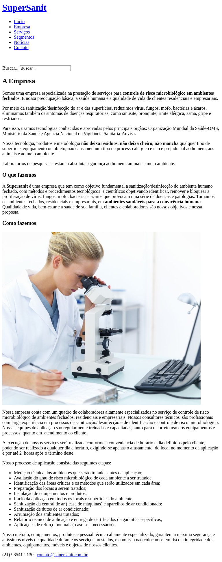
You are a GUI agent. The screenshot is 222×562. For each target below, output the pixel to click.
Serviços (22, 31)
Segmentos (24, 37)
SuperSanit (24, 7)
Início (19, 21)
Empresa (22, 26)
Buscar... (10, 68)
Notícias (21, 42)
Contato (21, 47)
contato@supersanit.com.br (62, 554)
